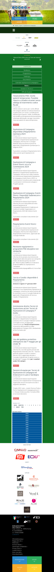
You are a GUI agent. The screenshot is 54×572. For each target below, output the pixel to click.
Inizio (15, 405)
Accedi (32, 4)
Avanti (18, 407)
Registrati (39, 3)
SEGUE (15, 124)
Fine (22, 407)
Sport (34, 18)
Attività (35, 22)
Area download (17, 554)
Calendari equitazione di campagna (26, 82)
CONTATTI (15, 534)
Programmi (26, 73)
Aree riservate (16, 552)
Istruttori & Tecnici (26, 89)
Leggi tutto (27, 59)
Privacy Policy (16, 548)
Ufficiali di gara (26, 92)
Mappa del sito (17, 541)
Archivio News (16, 544)
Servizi (19, 22)
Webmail (15, 543)
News (26, 85)
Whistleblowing (17, 539)
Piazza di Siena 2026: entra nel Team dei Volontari (27, 57)
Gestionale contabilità (19, 546)
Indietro (21, 405)
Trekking (26, 76)
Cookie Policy (16, 550)
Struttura (26, 70)
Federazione (19, 18)
